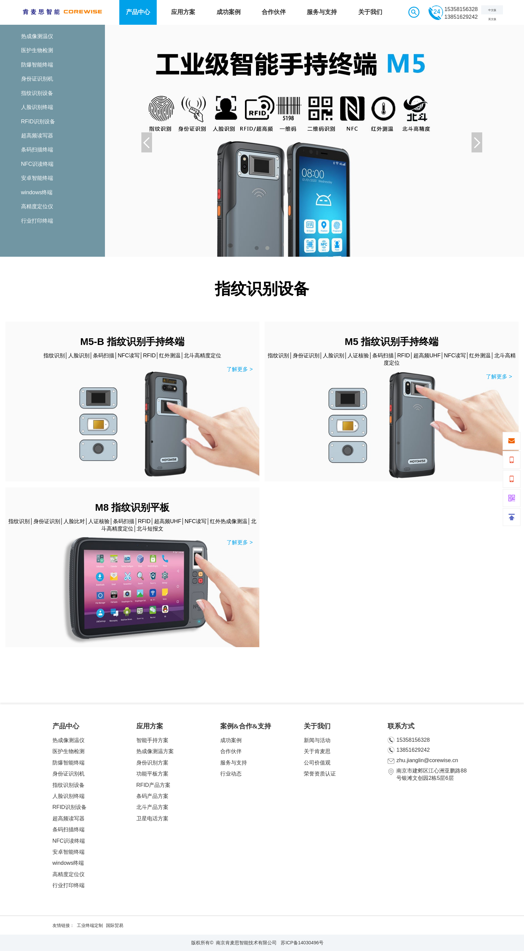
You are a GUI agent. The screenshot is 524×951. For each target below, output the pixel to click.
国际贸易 (114, 925)
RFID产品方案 (153, 785)
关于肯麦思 (317, 751)
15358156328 (409, 740)
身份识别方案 (152, 762)
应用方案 (183, 12)
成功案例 (229, 12)
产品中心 (138, 12)
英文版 (492, 19)
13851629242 (409, 750)
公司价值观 (317, 762)
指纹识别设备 (68, 785)
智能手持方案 (152, 740)
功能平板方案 (152, 773)
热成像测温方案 (155, 751)
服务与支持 (322, 12)
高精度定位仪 (68, 874)
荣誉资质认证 (320, 773)
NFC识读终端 (68, 841)
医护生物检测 (68, 751)
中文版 (492, 10)
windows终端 (68, 863)
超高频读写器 (68, 818)
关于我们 (370, 12)
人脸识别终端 (68, 796)
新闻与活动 (317, 740)
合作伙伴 (274, 12)
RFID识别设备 (69, 807)
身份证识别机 (68, 773)
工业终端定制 (90, 925)
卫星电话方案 (152, 818)
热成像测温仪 (68, 740)
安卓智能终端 (68, 852)
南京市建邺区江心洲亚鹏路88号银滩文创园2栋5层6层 (427, 774)
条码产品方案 (152, 796)
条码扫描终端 (68, 829)
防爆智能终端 (68, 762)
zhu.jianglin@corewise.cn (423, 760)
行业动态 (231, 773)
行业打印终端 (68, 885)
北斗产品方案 (152, 807)
